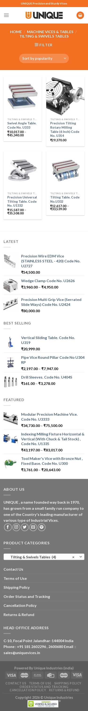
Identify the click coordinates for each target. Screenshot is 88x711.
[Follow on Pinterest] (42, 527)
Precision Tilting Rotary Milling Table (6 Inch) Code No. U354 (64, 129)
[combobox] (44, 556)
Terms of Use (15, 578)
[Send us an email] (33, 527)
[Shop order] (44, 58)
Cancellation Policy (20, 605)
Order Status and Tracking (27, 596)
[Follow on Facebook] (8, 527)
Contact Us (13, 569)
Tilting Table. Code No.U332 (65, 199)
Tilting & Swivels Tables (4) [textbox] (41, 557)
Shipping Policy (17, 587)
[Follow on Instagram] (16, 527)
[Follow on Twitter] (25, 527)
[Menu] (6, 15)
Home (16, 31)
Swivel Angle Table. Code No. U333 (21, 125)
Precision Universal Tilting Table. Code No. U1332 (22, 201)
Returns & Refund (19, 614)
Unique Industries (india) (54, 668)
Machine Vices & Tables (50, 31)
